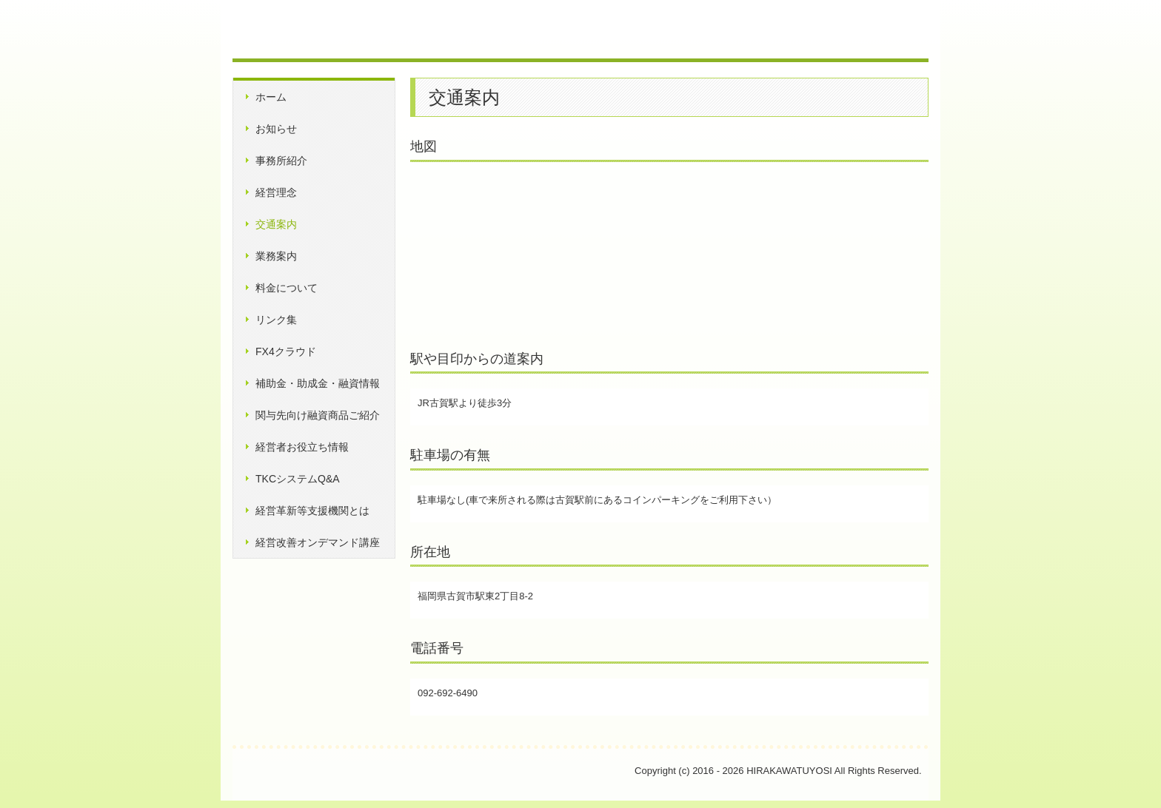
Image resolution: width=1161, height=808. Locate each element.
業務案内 (276, 256)
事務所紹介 (281, 160)
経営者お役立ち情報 (302, 447)
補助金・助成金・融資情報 (317, 383)
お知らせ (276, 129)
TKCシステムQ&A (297, 479)
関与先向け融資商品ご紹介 (317, 415)
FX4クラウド (285, 351)
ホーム (271, 97)
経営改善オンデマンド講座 (317, 542)
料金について (286, 288)
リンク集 (276, 320)
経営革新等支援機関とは (312, 510)
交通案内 (276, 224)
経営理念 (276, 192)
